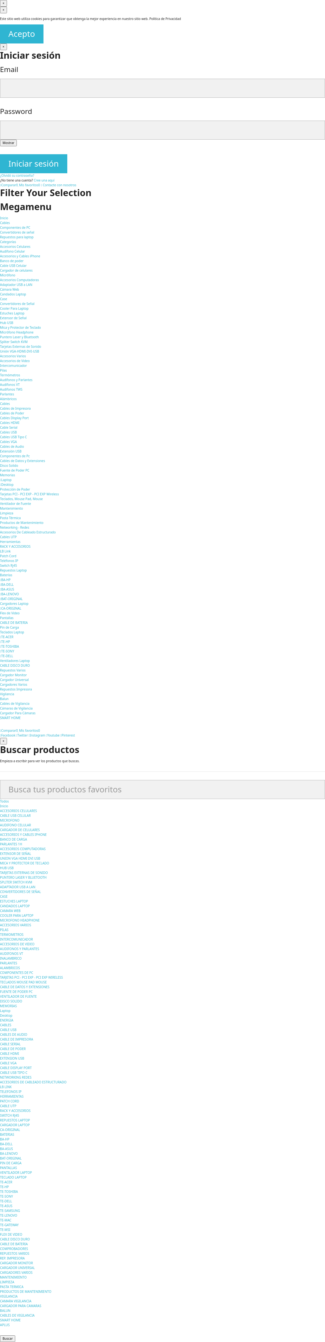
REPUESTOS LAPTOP (15, 1120)
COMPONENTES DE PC (16, 972)
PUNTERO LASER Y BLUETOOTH (23, 877)
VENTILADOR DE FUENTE (18, 996)
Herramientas (10, 541)
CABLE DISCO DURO (15, 665)
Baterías (6, 575)
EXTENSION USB (12, 1058)
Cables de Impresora (15, 408)
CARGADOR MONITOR (16, 1263)
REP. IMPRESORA (12, 1258)
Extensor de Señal (13, 318)
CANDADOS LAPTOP (15, 906)
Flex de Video (10, 613)
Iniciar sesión (34, 163)
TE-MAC (5, 1220)
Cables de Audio (12, 446)
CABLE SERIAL (10, 1044)
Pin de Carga (9, 627)
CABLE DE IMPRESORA (16, 1039)
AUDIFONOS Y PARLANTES (19, 949)
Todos (4, 801)
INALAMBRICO (11, 958)
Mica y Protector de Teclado (20, 327)
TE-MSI (5, 1229)
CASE (4, 896)
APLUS (5, 1325)
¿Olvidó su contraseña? (17, 175)
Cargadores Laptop (14, 603)
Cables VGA (8, 442)
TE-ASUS (6, 1206)
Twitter (22, 735)
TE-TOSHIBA (9, 646)
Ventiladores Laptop (15, 660)
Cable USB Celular (13, 265)
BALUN (5, 1310)
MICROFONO (9, 820)
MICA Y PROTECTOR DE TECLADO (24, 863)
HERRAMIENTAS (11, 1096)
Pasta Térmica (10, 518)
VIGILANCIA (8, 1296)
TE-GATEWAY (9, 1225)
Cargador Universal (14, 680)
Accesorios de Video (15, 361)
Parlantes (7, 394)
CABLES (5, 1025)
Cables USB (8, 432)
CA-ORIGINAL (10, 608)
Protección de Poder (15, 489)
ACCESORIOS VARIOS (15, 925)
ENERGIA (6, 1020)
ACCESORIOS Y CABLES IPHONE (23, 834)
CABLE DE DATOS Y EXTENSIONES (25, 987)
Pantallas (7, 618)
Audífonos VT (10, 384)
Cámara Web (9, 289)
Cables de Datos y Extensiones (22, 461)
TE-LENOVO (8, 1215)
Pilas (3, 370)
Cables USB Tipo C (13, 437)
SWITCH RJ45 (9, 1115)
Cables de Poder (12, 413)
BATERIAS (7, 1134)
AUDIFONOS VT (11, 953)
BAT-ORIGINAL (11, 599)
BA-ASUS (7, 589)
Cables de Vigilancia (15, 703)
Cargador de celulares (16, 270)
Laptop (5, 480)
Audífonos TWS (11, 389)
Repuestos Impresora (16, 689)
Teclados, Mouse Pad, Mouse (21, 499)
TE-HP (5, 641)
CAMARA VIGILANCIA (15, 1301)
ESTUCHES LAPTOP (14, 901)
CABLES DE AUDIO (13, 1034)
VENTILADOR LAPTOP (16, 1172)
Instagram (37, 735)
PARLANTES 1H (11, 844)
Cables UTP (8, 537)
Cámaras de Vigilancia (16, 708)
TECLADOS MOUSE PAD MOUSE (23, 982)
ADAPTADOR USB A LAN (17, 887)
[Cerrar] (3, 3)
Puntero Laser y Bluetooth (19, 337)
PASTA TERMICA (11, 1287)
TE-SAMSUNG (10, 1210)
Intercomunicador (13, 365)
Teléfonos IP (9, 561)
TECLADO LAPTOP (13, 1177)
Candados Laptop (13, 294)
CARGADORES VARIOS (16, 1272)
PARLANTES (8, 963)
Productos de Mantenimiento (21, 522)
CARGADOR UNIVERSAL (17, 1268)
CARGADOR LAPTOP (15, 1125)
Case (3, 299)
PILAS (4, 930)
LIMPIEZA (7, 1282)
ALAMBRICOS (10, 968)
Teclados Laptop (12, 632)
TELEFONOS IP (11, 1091)
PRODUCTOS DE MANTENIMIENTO (25, 1291)
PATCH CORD (9, 1101)
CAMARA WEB (10, 911)
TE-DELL (6, 656)
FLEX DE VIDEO (11, 1234)
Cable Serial (8, 427)
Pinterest (67, 735)
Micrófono (7, 275)
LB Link (5, 551)
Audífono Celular (12, 251)
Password (16, 111)
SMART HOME (10, 1320)
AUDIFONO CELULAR (15, 825)
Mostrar (8, 143)
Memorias (7, 475)
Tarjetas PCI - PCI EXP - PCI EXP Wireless (29, 494)
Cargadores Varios (13, 684)
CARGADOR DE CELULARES (20, 830)
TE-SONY (7, 651)
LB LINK (6, 1087)
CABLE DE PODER (13, 1049)
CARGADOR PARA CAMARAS (20, 1306)
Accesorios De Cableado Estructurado (28, 532)
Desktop (7, 484)
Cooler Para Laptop (14, 308)
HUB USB (7, 868)
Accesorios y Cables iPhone (20, 256)
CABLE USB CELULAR (15, 815)
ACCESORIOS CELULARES (18, 811)
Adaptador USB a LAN (16, 284)
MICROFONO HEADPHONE (20, 920)
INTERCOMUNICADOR (16, 939)
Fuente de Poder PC (14, 470)
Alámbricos (8, 399)
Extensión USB (11, 451)
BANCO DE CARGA (13, 839)
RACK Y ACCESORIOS (15, 546)
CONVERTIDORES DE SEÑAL (20, 891)
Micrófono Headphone (17, 332)
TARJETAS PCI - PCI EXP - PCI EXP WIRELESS (31, 977)
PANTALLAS (8, 1168)
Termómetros (10, 375)
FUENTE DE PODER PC (16, 991)
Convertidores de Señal (17, 303)
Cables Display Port (14, 418)
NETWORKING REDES (15, 1077)
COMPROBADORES (14, 1248)
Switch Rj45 (8, 565)
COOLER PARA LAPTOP (16, 915)
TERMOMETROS (11, 934)
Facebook (8, 735)
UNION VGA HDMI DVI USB (20, 858)
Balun (4, 699)
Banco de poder (11, 261)
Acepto (22, 33)
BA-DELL (7, 584)
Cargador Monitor (13, 675)
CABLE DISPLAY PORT (16, 1068)
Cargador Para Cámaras (18, 713)
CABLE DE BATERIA (14, 622)
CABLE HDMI (9, 1053)
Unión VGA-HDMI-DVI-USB (19, 351)
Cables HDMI (9, 422)
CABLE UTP (8, 1106)
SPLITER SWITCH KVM (16, 882)
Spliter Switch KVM (14, 342)
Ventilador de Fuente (15, 503)
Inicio (4, 806)
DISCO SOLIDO (11, 1001)
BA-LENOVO (9, 594)
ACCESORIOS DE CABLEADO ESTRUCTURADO (33, 1082)
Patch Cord (8, 556)
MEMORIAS (8, 1006)
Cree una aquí (44, 180)
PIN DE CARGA (11, 1163)
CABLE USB (8, 1030)
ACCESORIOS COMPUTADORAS (23, 849)
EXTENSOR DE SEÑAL (15, 853)
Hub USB (6, 323)
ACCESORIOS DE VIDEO (17, 944)
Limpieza (6, 513)
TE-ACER (6, 637)
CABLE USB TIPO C (13, 1072)
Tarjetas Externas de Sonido (20, 346)
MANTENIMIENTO (13, 1277)
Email (9, 69)
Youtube (53, 735)
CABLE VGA (8, 1063)
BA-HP (5, 580)
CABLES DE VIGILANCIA (17, 1315)
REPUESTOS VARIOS (14, 1253)
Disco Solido (9, 465)
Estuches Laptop (12, 313)
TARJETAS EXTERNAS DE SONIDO (24, 872)
